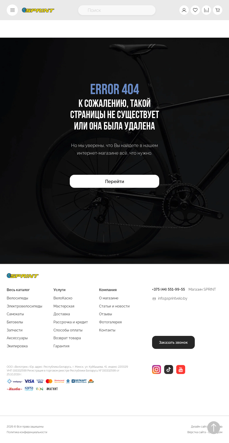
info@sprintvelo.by (172, 298)
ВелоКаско (62, 298)
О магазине (108, 298)
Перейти (114, 181)
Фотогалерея (110, 322)
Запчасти (15, 330)
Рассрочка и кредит (70, 322)
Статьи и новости (114, 306)
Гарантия (61, 346)
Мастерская (63, 306)
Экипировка (17, 346)
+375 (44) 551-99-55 (168, 289)
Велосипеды (17, 298)
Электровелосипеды (24, 306)
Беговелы (15, 322)
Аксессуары (17, 338)
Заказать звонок (173, 342)
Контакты (107, 330)
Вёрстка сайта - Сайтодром (204, 432)
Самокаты (15, 314)
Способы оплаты (68, 330)
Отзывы (105, 314)
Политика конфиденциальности (27, 432)
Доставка (61, 314)
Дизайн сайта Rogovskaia (206, 426)
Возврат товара (67, 338)
